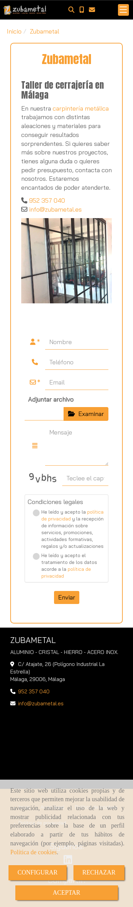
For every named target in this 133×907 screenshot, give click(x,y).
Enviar (66, 597)
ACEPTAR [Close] (66, 892)
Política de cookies (33, 852)
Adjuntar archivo (51, 399)
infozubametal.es (55, 209)
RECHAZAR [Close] (99, 872)
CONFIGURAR (37, 872)
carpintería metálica (81, 108)
